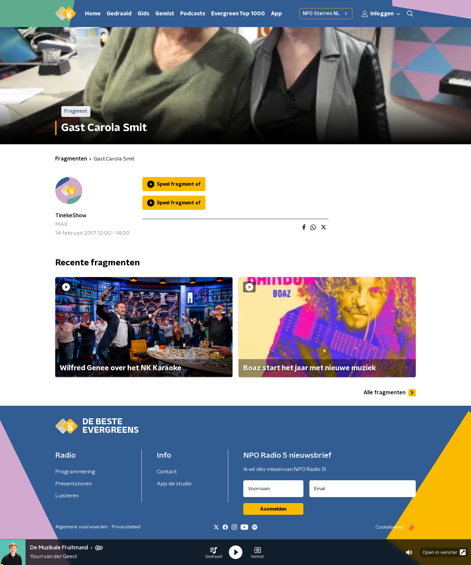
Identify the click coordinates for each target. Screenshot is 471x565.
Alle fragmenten (389, 392)
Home (93, 14)
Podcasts (192, 14)
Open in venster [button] (444, 552)
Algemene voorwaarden (81, 526)
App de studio (174, 484)
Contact (167, 472)
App (276, 14)
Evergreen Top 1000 (238, 14)
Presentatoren (73, 484)
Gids (143, 14)
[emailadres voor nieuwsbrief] (362, 488)
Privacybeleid (125, 526)
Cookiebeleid (389, 527)
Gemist (164, 14)
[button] (213, 552)
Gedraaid (119, 14)
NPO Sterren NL (326, 14)
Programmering (75, 472)
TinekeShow (71, 215)
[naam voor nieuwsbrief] (273, 488)
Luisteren (67, 496)
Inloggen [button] (381, 14)
